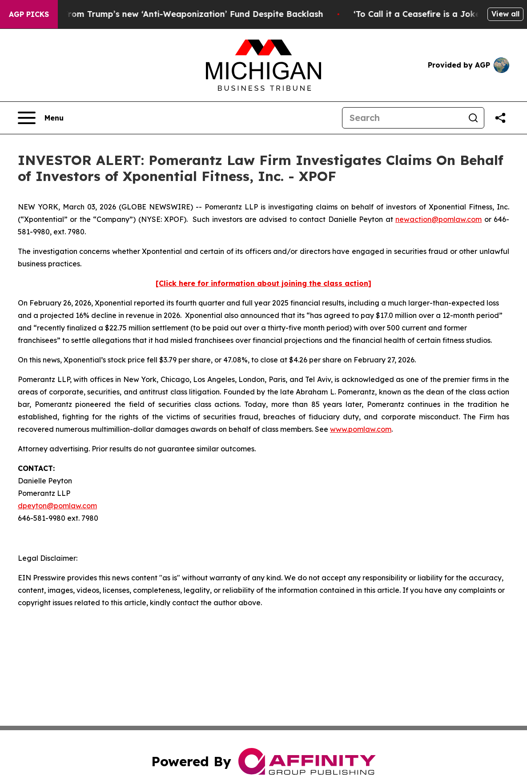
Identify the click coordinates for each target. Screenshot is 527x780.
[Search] (402, 118)
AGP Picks (29, 14)
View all (505, 13)
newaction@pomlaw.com (438, 219)
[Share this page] (500, 118)
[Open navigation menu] (41, 118)
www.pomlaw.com (360, 429)
